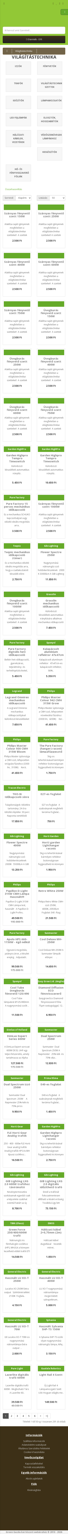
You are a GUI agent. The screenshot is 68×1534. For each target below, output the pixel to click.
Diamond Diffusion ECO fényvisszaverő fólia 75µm (50, 992)
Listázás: (43, 197)
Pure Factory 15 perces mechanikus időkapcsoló (17, 506)
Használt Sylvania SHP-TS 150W (51, 1327)
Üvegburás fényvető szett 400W (51, 361)
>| (47, 1416)
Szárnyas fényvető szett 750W (17, 311)
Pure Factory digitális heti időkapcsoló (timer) (17, 653)
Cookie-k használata (34, 1452)
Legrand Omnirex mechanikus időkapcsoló (17, 700)
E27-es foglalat (51, 794)
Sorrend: (9, 197)
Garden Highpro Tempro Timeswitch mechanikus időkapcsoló (17, 461)
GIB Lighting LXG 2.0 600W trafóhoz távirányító (17, 1184)
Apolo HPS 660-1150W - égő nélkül (17, 940)
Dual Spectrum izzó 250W (17, 1085)
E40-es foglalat (51, 1084)
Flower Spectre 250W (51, 553)
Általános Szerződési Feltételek (34, 1448)
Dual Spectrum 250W (51, 1037)
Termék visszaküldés (34, 1467)
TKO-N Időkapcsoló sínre (17, 795)
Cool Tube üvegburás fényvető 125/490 (17, 990)
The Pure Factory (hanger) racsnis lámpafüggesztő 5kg (51, 750)
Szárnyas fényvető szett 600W (51, 263)
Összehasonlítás (13, 189)
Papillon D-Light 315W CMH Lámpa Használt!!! (17, 894)
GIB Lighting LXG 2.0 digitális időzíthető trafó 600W (51, 1185)
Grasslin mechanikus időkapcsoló (51, 603)
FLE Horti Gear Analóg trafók (17, 1134)
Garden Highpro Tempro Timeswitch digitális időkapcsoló (51, 461)
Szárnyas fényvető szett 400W (17, 263)
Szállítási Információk (34, 1441)
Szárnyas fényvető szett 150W (17, 214)
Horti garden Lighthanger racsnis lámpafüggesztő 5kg (51, 848)
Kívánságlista (34, 1490)
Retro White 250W (50, 891)
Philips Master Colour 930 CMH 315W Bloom (17, 748)
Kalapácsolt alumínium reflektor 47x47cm (51, 652)
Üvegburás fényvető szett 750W (51, 410)
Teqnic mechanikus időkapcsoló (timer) (17, 555)
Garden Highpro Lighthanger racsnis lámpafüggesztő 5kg (51, 1139)
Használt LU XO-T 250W (17, 1279)
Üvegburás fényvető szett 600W (17, 410)
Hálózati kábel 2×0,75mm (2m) (50, 1231)
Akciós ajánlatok (34, 1478)
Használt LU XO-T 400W (51, 1279)
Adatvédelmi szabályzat (34, 1444)
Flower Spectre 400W (17, 843)
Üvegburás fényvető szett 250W (17, 361)
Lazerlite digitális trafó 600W (17, 1376)
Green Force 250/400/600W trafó (17, 1232)
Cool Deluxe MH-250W (51, 940)
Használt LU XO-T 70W (17, 1327)
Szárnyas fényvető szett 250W (51, 214)
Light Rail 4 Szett (51, 1374)
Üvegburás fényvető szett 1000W (17, 603)
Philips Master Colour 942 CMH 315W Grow (51, 700)
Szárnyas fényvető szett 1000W (51, 505)
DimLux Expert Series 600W (17, 1037)
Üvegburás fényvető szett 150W (51, 313)
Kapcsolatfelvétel (34, 1463)
